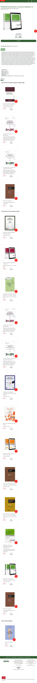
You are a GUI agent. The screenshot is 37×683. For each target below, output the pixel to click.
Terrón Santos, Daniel (14, 8)
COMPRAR (18, 40)
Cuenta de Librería (13, 657)
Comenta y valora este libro (14, 46)
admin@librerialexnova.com (31, 665)
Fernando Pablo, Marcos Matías (8, 171)
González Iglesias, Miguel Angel (6, 8)
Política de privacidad (20, 657)
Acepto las (18, 669)
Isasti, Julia (6, 643)
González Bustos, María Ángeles (8, 550)
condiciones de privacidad (20, 669)
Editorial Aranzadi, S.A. (4, 9)
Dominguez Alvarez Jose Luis (7, 265)
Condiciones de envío (27, 657)
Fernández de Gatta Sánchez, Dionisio (8, 136)
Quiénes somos (8, 657)
